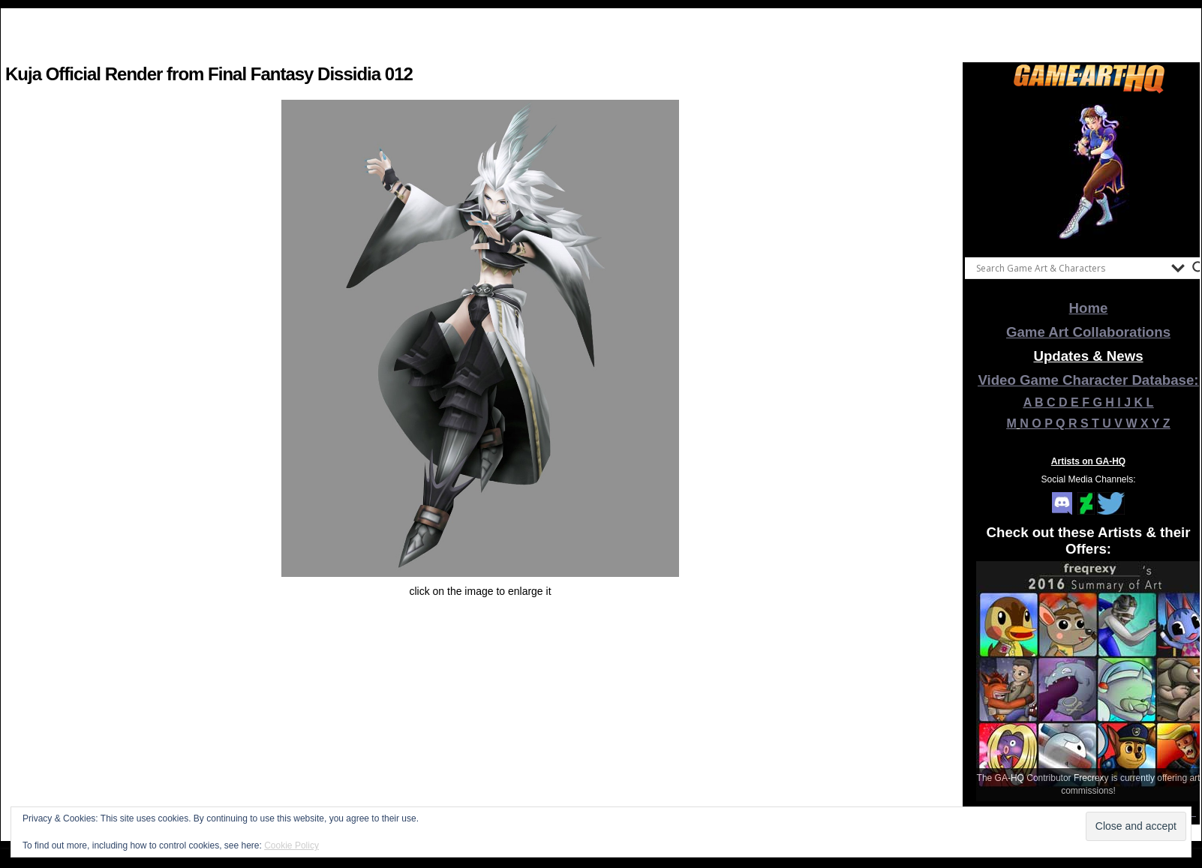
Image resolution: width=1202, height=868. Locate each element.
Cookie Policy (291, 845)
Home (1088, 308)
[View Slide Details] (1088, 171)
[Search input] (1070, 267)
